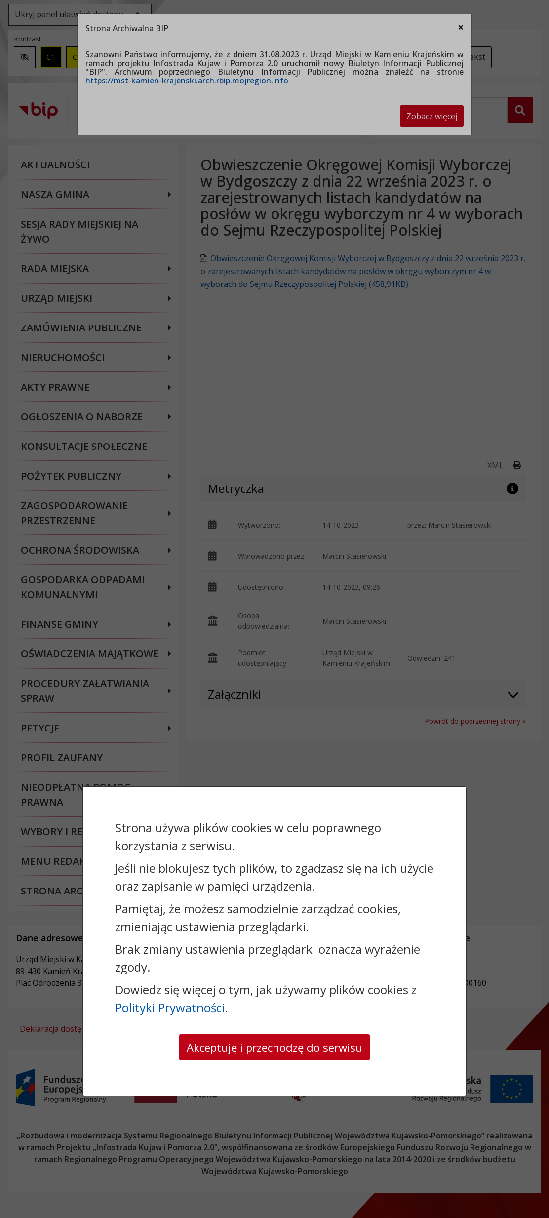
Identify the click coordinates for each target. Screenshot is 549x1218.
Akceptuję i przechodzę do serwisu (274, 1046)
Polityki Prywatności (170, 1006)
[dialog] (274, 609)
